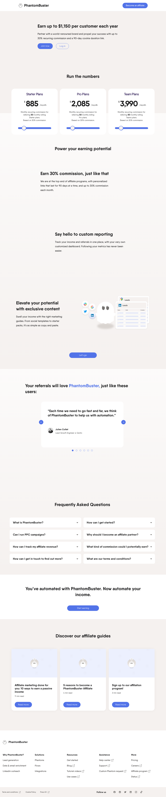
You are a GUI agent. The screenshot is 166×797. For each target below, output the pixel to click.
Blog (69, 765)
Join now (45, 46)
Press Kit (43, 792)
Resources (72, 754)
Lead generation (11, 760)
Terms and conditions (10, 792)
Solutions (39, 754)
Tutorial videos (74, 771)
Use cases (72, 776)
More (133, 754)
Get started (72, 760)
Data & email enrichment (14, 765)
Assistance (104, 754)
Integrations (40, 771)
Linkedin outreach (11, 771)
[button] (41, 422)
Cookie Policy (31, 792)
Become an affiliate (135, 5)
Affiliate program (139, 771)
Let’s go (83, 355)
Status (134, 776)
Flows (37, 765)
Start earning (83, 608)
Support (103, 765)
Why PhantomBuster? (13, 754)
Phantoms (39, 760)
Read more (23, 704)
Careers (135, 765)
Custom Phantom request (111, 771)
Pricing (134, 760)
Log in (62, 46)
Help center (104, 760)
